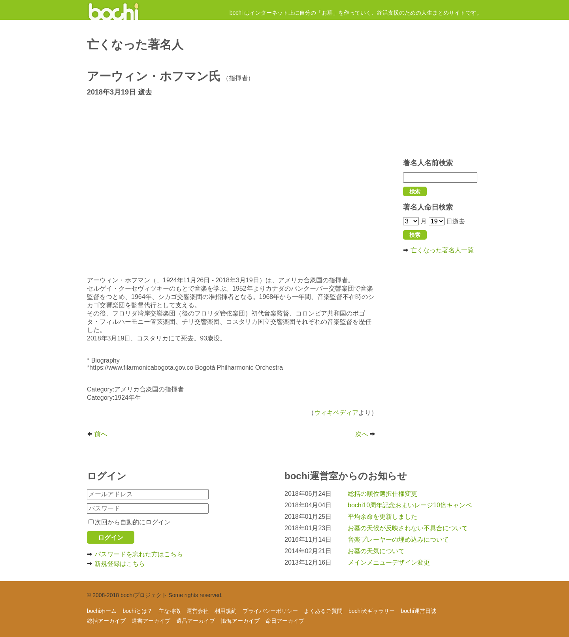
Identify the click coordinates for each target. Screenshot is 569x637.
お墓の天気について (376, 551)
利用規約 (226, 611)
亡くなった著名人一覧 (438, 250)
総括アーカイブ (106, 621)
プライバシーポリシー (270, 611)
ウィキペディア (336, 412)
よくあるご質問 (323, 611)
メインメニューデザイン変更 (389, 562)
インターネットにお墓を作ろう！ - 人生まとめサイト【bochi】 (113, 10)
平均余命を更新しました (382, 516)
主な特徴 (169, 611)
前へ (97, 434)
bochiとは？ (137, 611)
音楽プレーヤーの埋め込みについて (398, 539)
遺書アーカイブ (151, 621)
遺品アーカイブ (195, 621)
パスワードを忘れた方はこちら (135, 554)
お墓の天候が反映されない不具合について (408, 528)
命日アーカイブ (285, 621)
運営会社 (198, 611)
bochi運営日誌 (418, 611)
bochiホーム (102, 611)
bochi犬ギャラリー (372, 611)
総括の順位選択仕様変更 (382, 493)
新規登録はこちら (116, 563)
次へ (366, 434)
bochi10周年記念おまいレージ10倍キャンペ (410, 505)
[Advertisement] (442, 108)
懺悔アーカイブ (240, 621)
